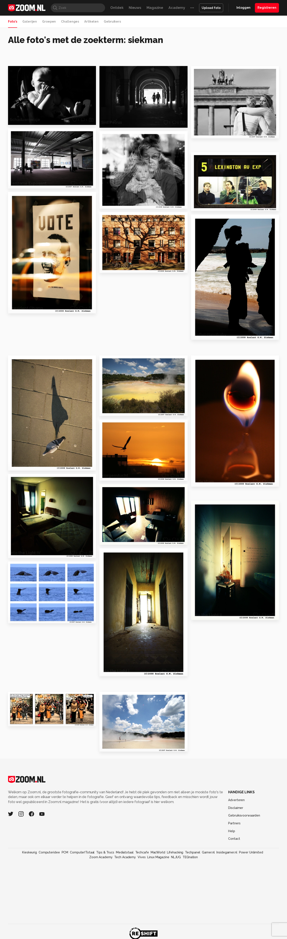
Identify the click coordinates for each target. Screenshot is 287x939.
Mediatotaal (125, 852)
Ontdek (116, 8)
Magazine (155, 8)
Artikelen (91, 21)
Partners (234, 823)
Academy (176, 8)
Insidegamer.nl (226, 852)
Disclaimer (235, 808)
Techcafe (142, 852)
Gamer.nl (208, 852)
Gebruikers (112, 21)
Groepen (49, 21)
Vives (141, 857)
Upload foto (211, 8)
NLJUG (176, 857)
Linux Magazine (158, 857)
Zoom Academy (101, 857)
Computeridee (49, 852)
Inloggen (243, 7)
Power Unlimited (251, 852)
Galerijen (29, 21)
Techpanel (192, 852)
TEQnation (190, 857)
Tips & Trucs (105, 852)
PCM (65, 852)
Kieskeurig (29, 852)
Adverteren (236, 800)
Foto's (12, 21)
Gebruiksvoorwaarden (244, 815)
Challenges (70, 21)
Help (231, 831)
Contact (234, 838)
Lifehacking (175, 852)
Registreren (266, 7)
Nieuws (135, 8)
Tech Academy (125, 857)
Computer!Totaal (82, 852)
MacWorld (158, 852)
